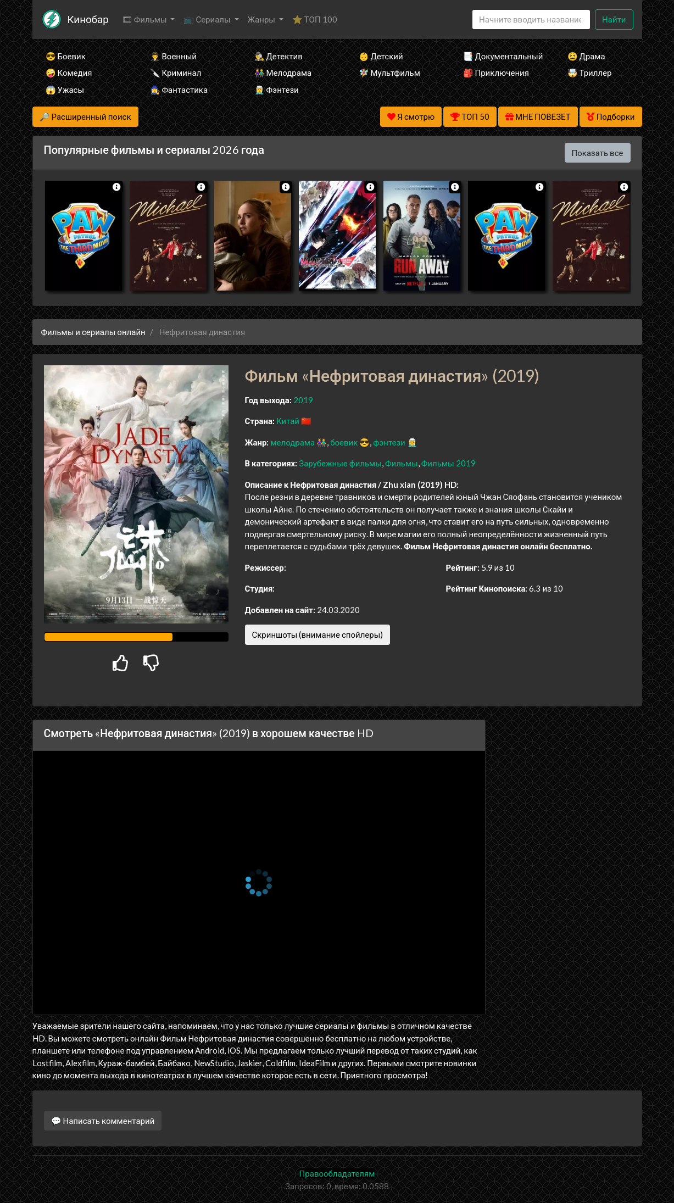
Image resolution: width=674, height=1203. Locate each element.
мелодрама (292, 442)
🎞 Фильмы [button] (145, 19)
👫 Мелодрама (283, 72)
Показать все (597, 153)
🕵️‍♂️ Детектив (278, 56)
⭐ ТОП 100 (314, 19)
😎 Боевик (66, 56)
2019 (303, 400)
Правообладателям (337, 1173)
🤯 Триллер (589, 72)
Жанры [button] (262, 19)
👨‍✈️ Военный (173, 56)
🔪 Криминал (176, 72)
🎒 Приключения (496, 72)
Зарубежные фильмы (340, 463)
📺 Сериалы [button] (207, 19)
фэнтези (389, 442)
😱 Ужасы (65, 89)
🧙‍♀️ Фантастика (179, 89)
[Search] (531, 19)
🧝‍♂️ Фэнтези (276, 89)
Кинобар (88, 19)
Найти (614, 19)
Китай (287, 421)
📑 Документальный (500, 56)
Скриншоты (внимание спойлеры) (317, 634)
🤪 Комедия (69, 72)
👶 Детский (381, 56)
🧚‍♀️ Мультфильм (389, 72)
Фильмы (401, 463)
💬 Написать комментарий (103, 1121)
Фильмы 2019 (448, 463)
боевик (344, 442)
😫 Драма (586, 56)
